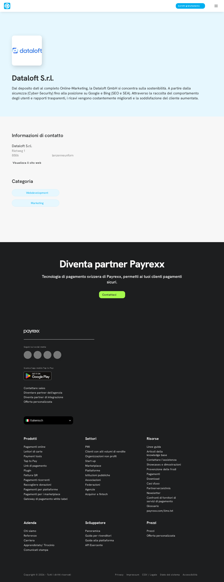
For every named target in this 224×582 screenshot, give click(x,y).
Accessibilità (190, 574)
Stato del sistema (170, 574)
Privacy (119, 574)
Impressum (133, 574)
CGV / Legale (149, 574)
